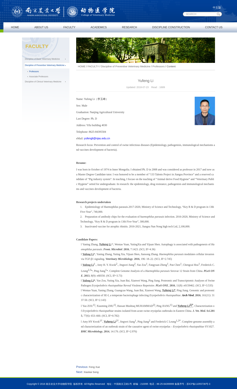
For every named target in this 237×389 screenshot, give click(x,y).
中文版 (217, 7)
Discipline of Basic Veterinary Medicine (42, 59)
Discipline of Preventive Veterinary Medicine (44, 65)
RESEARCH (129, 27)
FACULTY (69, 27)
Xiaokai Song (91, 372)
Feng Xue (94, 367)
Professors (34, 71)
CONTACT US (214, 27)
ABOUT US (41, 27)
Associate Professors (38, 76)
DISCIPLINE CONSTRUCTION (171, 27)
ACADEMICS (99, 27)
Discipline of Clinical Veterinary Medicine (43, 81)
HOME (15, 27)
